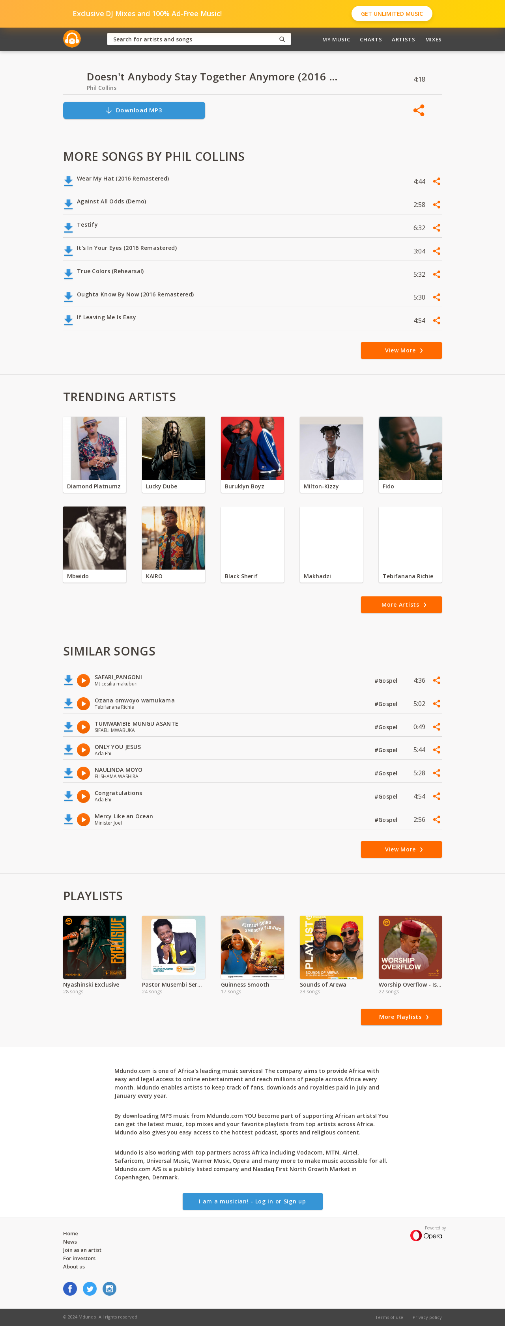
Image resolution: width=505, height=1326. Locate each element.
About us (74, 1266)
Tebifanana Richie (408, 576)
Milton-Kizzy (321, 486)
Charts (371, 39)
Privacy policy (427, 1317)
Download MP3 (134, 110)
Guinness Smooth (245, 984)
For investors (79, 1258)
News (70, 1241)
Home (70, 1233)
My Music (336, 39)
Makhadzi (317, 576)
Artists (403, 39)
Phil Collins (101, 87)
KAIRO (154, 576)
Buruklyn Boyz (244, 486)
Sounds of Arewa (323, 984)
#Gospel (386, 680)
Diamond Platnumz (94, 486)
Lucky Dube (161, 486)
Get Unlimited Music (392, 13)
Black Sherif (241, 576)
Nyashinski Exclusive (91, 984)
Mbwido (78, 576)
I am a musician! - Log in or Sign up (252, 1201)
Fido (388, 486)
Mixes (433, 39)
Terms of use (389, 1317)
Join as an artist (82, 1249)
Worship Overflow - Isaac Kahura (410, 984)
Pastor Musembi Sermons (173, 984)
